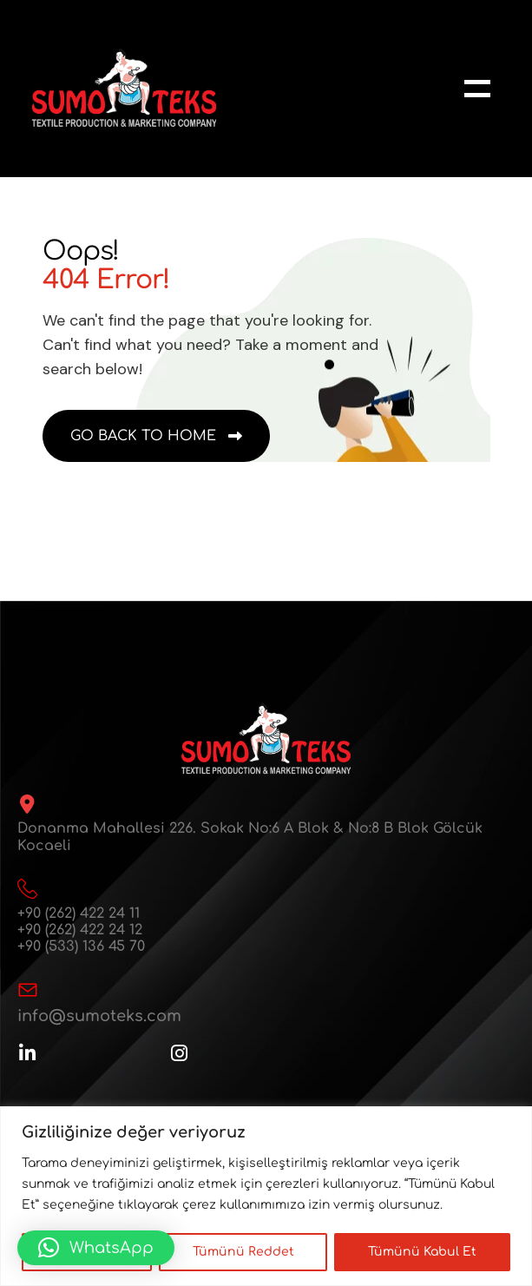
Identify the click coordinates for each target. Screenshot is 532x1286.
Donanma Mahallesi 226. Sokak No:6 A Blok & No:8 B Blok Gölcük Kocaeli (250, 837)
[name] (477, 89)
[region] (266, 1196)
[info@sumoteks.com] (27, 989)
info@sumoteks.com (99, 1016)
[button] (95, 1247)
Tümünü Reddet (243, 1251)
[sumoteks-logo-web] (124, 88)
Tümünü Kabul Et (422, 1251)
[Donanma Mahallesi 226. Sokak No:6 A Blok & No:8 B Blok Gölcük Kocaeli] (26, 804)
